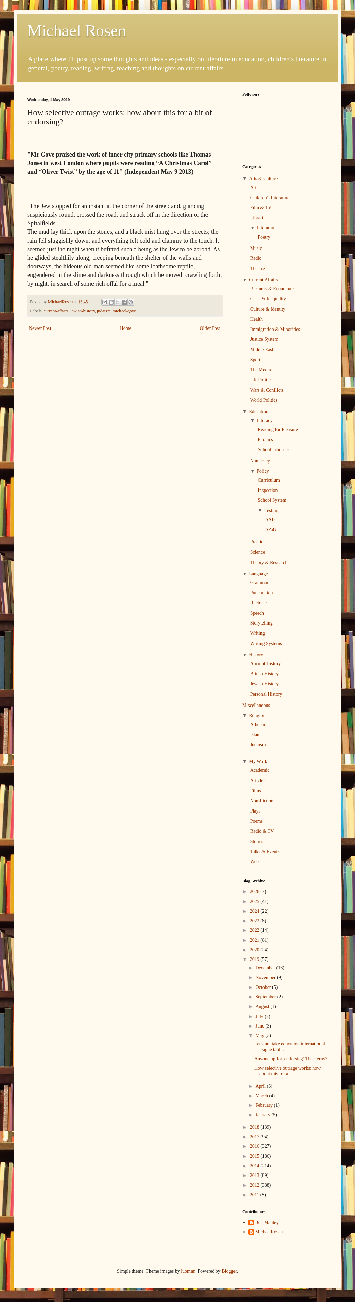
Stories (257, 841)
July (260, 1016)
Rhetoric (258, 602)
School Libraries (273, 449)
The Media (260, 369)
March (262, 1095)
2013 (255, 1175)
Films (255, 790)
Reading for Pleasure (278, 429)
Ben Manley (267, 1222)
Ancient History (265, 663)
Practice (258, 542)
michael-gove (124, 311)
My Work (258, 761)
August (262, 1006)
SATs (270, 519)
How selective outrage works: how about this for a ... (287, 1070)
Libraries (259, 217)
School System (272, 500)
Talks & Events (265, 851)
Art (253, 187)
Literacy (265, 420)
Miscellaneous (256, 705)
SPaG (271, 529)
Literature (266, 227)
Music (256, 248)
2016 (255, 1146)
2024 (255, 911)
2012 (255, 1185)
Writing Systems (266, 643)
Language (258, 573)
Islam (255, 734)
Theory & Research (269, 562)
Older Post (210, 328)
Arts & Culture (263, 178)
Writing (257, 633)
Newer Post (40, 328)
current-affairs (56, 311)
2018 (255, 1127)
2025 (255, 901)
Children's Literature (270, 197)
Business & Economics (272, 288)
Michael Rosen (76, 31)
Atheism (258, 724)
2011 (255, 1194)
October (263, 987)
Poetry (264, 237)
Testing (271, 510)
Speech (257, 613)
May (260, 1035)
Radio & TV (262, 831)
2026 (255, 891)
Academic (260, 770)
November (266, 977)
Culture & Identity (267, 309)
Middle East (261, 349)
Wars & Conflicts (267, 390)
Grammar (259, 582)
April (261, 1086)
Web (254, 861)
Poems (256, 821)
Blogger (229, 1271)
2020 (255, 949)
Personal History (266, 694)
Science (257, 552)
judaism (104, 311)
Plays (255, 811)
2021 (255, 940)
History (256, 654)
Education (258, 411)
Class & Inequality (268, 298)
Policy (263, 471)
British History (264, 673)
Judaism (258, 744)
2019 (255, 959)
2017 (255, 1136)
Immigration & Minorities (275, 329)
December (265, 967)
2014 (255, 1165)
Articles (257, 780)
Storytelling (261, 623)
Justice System (264, 339)
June (260, 1026)
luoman (188, 1271)
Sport (255, 359)
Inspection (268, 490)
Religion (257, 715)
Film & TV (261, 207)
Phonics (265, 439)
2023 (255, 920)
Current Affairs (263, 279)
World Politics (264, 400)
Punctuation (261, 592)
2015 (255, 1156)
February (264, 1105)
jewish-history (82, 311)
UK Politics (261, 379)
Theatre (257, 268)
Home (125, 328)
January (263, 1114)
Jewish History (264, 683)
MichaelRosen (269, 1231)
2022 (255, 930)
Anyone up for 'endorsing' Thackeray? (290, 1058)
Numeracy (260, 461)
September (266, 996)
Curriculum (269, 480)
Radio (255, 258)
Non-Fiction (261, 800)
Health (256, 319)
